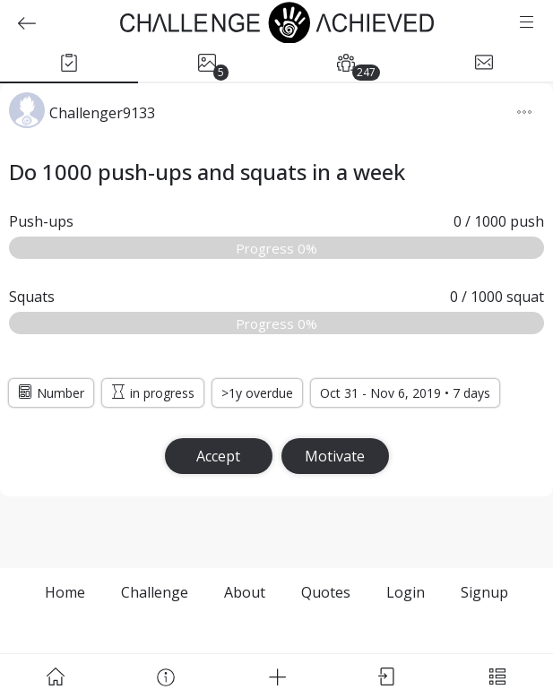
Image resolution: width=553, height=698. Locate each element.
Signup (484, 592)
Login (405, 592)
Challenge (154, 592)
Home (65, 592)
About (244, 592)
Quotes (325, 592)
